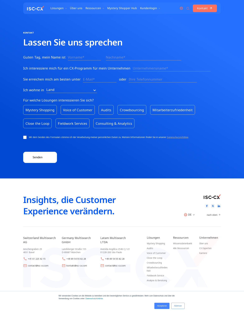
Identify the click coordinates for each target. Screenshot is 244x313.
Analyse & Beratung (157, 280)
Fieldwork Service (155, 275)
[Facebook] (207, 206)
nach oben (212, 214)
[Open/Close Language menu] (181, 9)
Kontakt (202, 9)
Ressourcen (180, 237)
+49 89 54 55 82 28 (76, 258)
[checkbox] (122, 116)
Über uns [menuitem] (76, 9)
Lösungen (153, 237)
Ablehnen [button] (178, 306)
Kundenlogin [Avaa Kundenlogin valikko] (150, 9)
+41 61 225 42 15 (36, 258)
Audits (150, 248)
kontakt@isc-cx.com (76, 265)
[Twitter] (213, 206)
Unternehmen (208, 237)
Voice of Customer (156, 253)
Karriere (203, 253)
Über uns (203, 243)
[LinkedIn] (219, 206)
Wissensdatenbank (182, 243)
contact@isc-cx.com (38, 265)
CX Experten (205, 248)
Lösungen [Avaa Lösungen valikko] (58, 9)
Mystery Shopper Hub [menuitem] (122, 9)
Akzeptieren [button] (162, 306)
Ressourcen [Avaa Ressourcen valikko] (94, 9)
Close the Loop (154, 257)
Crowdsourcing (154, 262)
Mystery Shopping (156, 243)
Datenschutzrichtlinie (94, 298)
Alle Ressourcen (181, 248)
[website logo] (35, 9)
